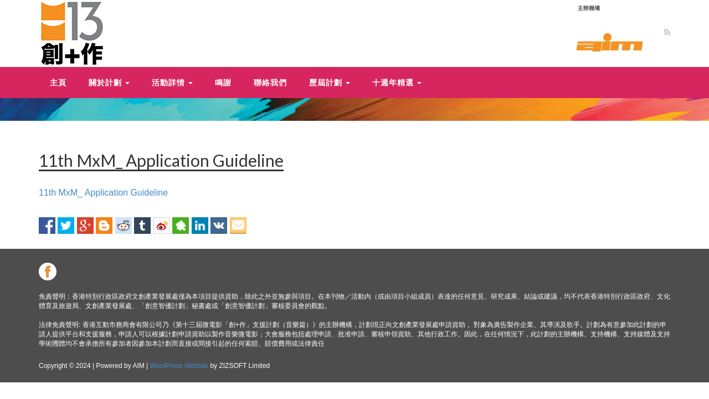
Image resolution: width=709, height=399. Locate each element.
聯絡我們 (270, 82)
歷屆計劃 (329, 82)
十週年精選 (397, 82)
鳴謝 (223, 82)
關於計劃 (109, 82)
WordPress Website (179, 366)
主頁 (58, 82)
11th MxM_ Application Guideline (103, 192)
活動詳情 (172, 82)
